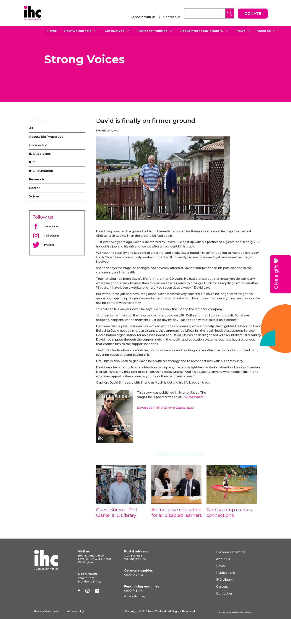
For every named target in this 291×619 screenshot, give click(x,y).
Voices (34, 196)
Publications (225, 573)
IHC (32, 162)
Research (36, 179)
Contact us (172, 17)
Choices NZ (38, 145)
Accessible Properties (46, 136)
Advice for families (152, 31)
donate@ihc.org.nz (136, 596)
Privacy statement (46, 611)
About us (264, 31)
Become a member (231, 552)
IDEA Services (40, 154)
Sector (34, 188)
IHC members (193, 397)
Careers (222, 586)
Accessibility (75, 611)
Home (52, 31)
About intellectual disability (201, 31)
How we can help (78, 31)
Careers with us (143, 17)
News (241, 31)
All (31, 128)
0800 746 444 (133, 590)
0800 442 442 (133, 574)
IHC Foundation (41, 171)
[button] (79, 31)
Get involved (115, 31)
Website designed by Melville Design (235, 612)
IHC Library (224, 579)
